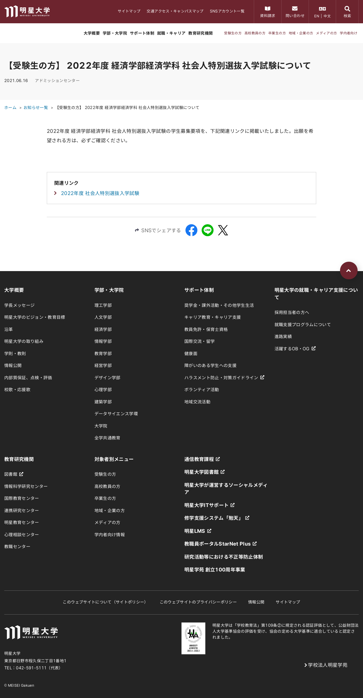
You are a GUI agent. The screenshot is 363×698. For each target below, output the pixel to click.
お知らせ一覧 (36, 108)
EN (316, 16)
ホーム (10, 108)
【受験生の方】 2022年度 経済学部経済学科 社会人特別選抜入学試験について (127, 108)
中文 (327, 16)
